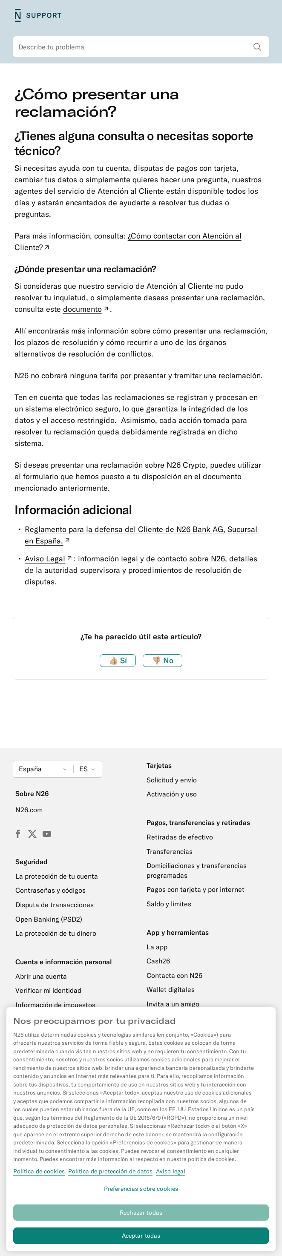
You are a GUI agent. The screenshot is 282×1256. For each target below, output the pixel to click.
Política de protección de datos (110, 1175)
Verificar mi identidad (48, 990)
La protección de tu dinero (55, 933)
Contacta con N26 (174, 975)
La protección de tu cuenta (56, 876)
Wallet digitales (171, 989)
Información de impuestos (55, 1004)
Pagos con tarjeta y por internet (196, 889)
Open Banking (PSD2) (48, 919)
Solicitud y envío (172, 780)
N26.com (29, 809)
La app (157, 947)
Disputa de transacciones (54, 904)
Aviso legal (170, 1175)
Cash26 (158, 961)
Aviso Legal (49, 558)
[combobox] (141, 46)
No (162, 660)
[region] (141, 1133)
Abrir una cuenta (41, 976)
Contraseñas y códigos (50, 890)
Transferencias (170, 851)
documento (86, 309)
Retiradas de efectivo (180, 837)
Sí (118, 660)
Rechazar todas (141, 1216)
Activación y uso (172, 794)
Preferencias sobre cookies (141, 1192)
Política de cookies (39, 1175)
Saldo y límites (169, 904)
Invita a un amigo (173, 1004)
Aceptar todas (141, 1240)
